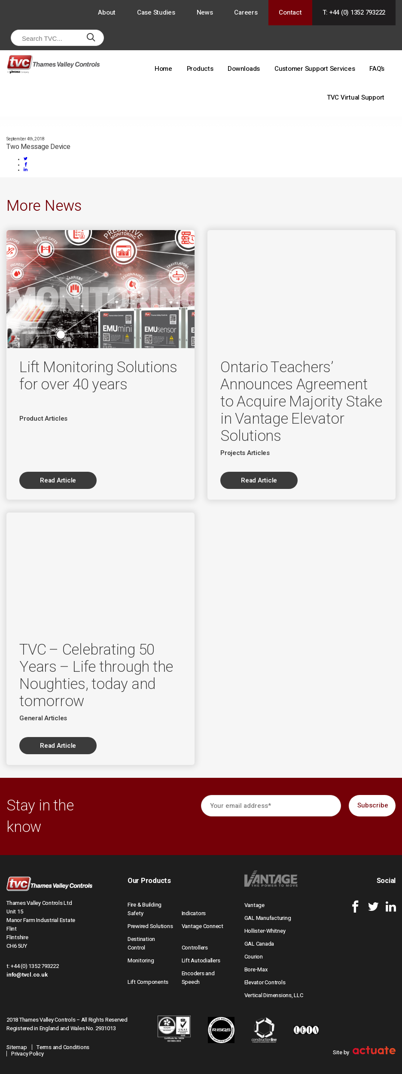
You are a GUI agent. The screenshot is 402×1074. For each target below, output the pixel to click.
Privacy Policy (27, 1053)
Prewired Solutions (150, 926)
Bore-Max (256, 969)
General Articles (43, 718)
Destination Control (141, 943)
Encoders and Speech (198, 977)
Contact (290, 12)
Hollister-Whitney (265, 931)
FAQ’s (376, 68)
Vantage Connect (202, 926)
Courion (253, 957)
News (205, 12)
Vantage (254, 905)
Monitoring (141, 960)
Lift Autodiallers (201, 960)
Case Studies (156, 12)
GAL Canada (259, 944)
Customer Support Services (314, 68)
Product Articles (43, 418)
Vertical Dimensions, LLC (273, 995)
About (107, 12)
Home (163, 68)
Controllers (195, 948)
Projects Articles (245, 453)
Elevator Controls (265, 982)
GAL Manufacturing (267, 918)
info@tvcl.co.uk (26, 975)
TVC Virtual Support (355, 97)
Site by (364, 1052)
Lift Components (148, 982)
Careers (245, 12)
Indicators (194, 913)
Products (200, 68)
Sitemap (16, 1047)
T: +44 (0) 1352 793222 (354, 12)
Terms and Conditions (63, 1047)
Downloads (244, 68)
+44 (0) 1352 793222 (34, 966)
